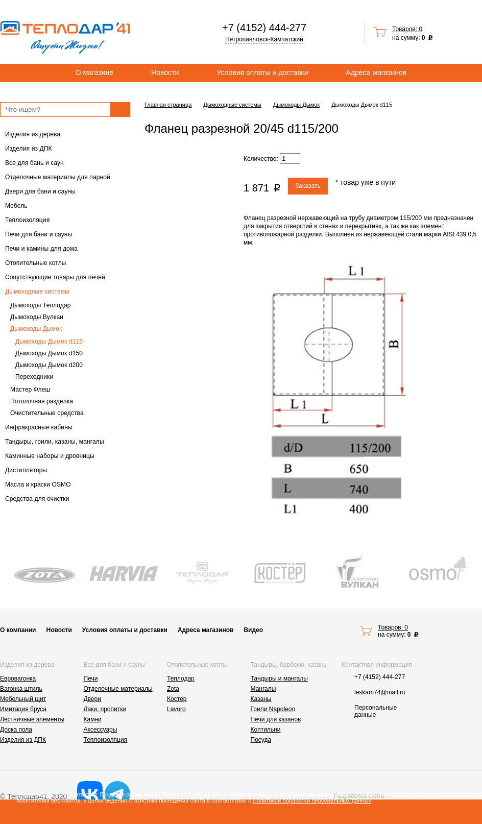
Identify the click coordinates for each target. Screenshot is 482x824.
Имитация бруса (23, 709)
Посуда (261, 739)
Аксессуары (100, 729)
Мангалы (263, 688)
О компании (18, 630)
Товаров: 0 (407, 29)
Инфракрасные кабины (39, 427)
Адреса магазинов (376, 72)
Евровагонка (18, 678)
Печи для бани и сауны (38, 234)
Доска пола (16, 729)
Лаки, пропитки (105, 709)
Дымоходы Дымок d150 (49, 353)
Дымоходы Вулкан (36, 317)
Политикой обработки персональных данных (312, 800)
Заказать (308, 185)
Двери (92, 698)
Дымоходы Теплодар (40, 305)
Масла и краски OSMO (38, 484)
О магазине (94, 72)
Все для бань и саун (34, 162)
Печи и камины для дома (41, 248)
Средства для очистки (37, 498)
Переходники (34, 376)
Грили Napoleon (273, 709)
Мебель (16, 205)
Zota (173, 688)
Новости (165, 72)
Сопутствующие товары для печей (55, 277)
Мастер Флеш (30, 389)
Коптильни (266, 729)
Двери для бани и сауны (40, 191)
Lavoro (176, 709)
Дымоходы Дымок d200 (49, 365)
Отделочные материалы (118, 688)
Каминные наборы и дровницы (49, 455)
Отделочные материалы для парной (57, 177)
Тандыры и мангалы (279, 678)
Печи (91, 678)
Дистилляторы (26, 470)
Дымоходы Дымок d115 (49, 341)
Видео (253, 630)
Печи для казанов (276, 719)
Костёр (177, 698)
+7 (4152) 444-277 (264, 27)
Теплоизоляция (27, 220)
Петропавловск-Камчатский (264, 39)
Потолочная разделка (41, 401)
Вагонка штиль (21, 688)
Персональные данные (375, 711)
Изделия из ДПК (28, 148)
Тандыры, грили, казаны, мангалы (54, 441)
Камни (93, 719)
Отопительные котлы (35, 262)
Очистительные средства (47, 413)
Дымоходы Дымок (36, 328)
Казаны (261, 698)
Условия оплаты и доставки (262, 72)
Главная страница (167, 105)
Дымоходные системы (37, 291)
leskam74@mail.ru (379, 692)
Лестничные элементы (32, 719)
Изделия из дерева (32, 134)
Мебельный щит (23, 698)
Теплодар (181, 678)
